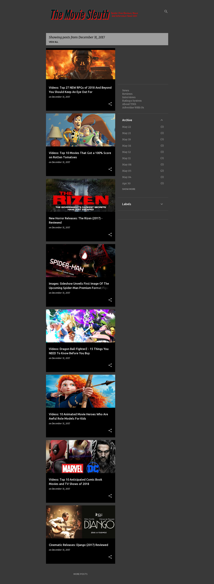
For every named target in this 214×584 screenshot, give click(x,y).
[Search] (166, 11)
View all (53, 42)
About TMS (129, 104)
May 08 (126, 164)
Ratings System (132, 100)
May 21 (126, 133)
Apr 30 (126, 183)
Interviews (128, 97)
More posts (80, 574)
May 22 (126, 127)
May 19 (126, 139)
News (125, 90)
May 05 (126, 170)
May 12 (126, 152)
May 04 (126, 177)
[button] (110, 104)
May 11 (126, 158)
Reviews (127, 93)
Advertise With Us (133, 107)
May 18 (126, 145)
